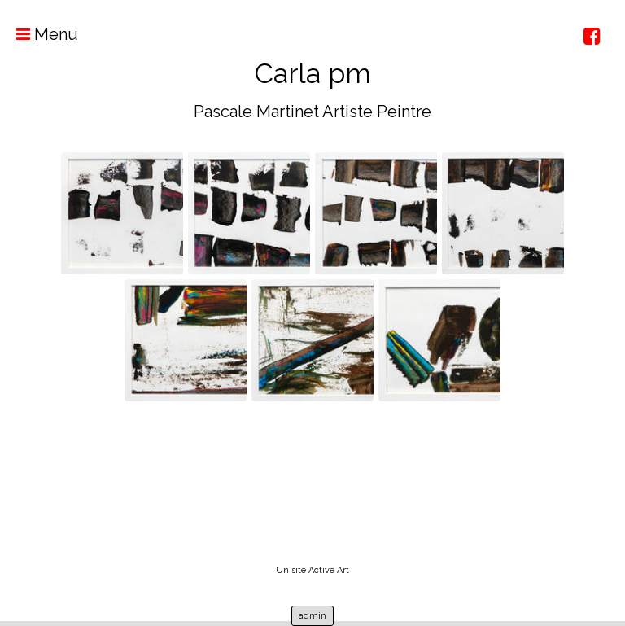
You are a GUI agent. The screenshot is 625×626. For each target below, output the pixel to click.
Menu (39, 34)
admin (312, 616)
